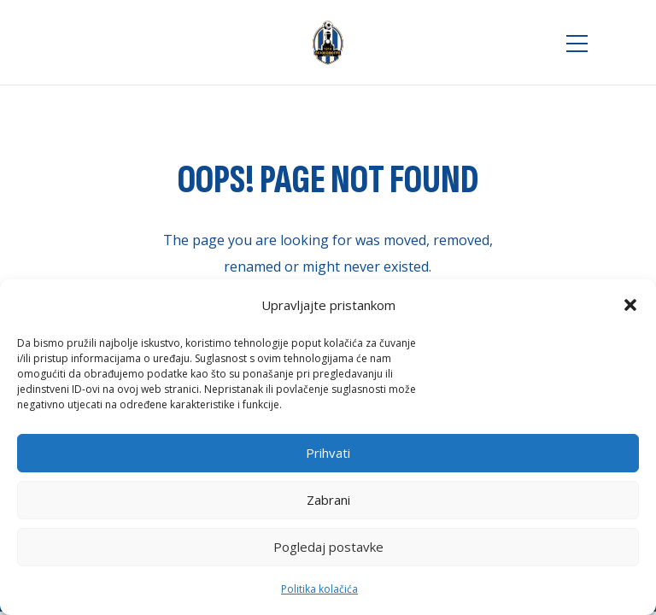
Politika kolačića (319, 589)
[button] (630, 304)
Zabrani (328, 499)
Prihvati (328, 452)
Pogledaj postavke (328, 546)
